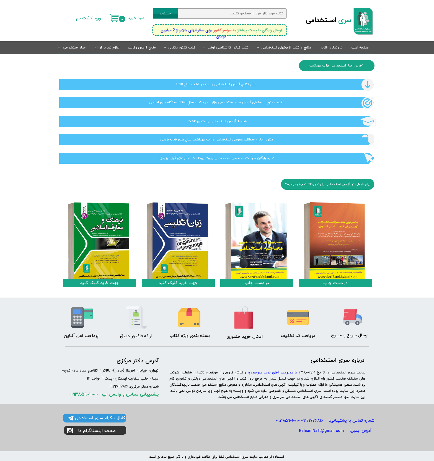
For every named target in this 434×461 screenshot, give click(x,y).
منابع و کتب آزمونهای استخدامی (286, 47)
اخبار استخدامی (74, 47)
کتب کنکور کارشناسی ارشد (228, 47)
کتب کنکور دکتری (181, 47)
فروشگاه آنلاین (330, 47)
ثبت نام (82, 18)
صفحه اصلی (359, 47)
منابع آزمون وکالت (142, 47)
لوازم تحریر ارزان (107, 47)
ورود (97, 18)
